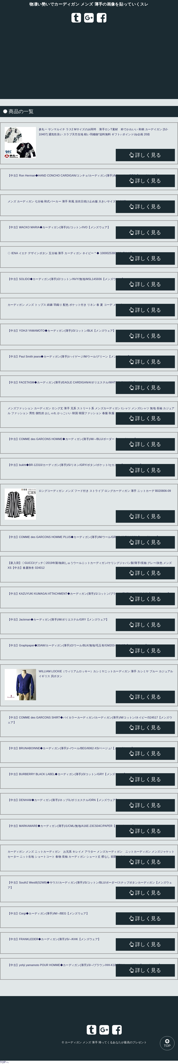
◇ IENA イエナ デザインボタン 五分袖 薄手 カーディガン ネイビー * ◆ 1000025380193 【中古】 (70, 253)
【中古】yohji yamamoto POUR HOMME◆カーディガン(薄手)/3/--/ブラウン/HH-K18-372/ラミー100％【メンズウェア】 (84, 965)
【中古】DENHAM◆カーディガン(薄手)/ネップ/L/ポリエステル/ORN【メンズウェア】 (63, 800)
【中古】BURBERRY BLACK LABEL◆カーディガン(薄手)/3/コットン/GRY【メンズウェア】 (67, 774)
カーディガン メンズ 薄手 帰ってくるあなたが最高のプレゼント (106, 1042)
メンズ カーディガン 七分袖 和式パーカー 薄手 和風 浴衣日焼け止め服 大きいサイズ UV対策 (67, 201)
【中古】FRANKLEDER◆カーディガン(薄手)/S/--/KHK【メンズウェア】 (54, 939)
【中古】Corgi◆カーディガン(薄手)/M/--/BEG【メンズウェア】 (48, 913)
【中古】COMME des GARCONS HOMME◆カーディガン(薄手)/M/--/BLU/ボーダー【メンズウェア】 (72, 439)
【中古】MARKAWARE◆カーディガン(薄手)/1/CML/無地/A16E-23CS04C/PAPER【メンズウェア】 (71, 825)
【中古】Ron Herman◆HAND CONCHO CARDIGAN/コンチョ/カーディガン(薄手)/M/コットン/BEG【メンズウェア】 (83, 175)
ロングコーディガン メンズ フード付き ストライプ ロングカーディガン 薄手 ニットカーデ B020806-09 (105, 490)
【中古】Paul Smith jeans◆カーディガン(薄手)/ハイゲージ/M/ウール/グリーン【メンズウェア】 (69, 356)
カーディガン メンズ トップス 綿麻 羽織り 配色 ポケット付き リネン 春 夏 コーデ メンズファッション (73, 304)
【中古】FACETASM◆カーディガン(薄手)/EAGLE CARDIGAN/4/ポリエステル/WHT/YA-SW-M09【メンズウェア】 (81, 382)
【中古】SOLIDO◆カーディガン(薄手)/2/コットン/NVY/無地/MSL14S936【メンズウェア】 (66, 279)
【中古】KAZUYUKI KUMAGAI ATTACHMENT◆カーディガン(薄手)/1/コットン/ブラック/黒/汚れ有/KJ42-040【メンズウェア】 (89, 593)
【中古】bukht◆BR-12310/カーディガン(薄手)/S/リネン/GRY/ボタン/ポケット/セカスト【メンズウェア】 (75, 464)
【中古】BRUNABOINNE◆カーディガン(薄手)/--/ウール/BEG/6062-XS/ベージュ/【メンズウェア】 (71, 748)
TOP (166, 1042)
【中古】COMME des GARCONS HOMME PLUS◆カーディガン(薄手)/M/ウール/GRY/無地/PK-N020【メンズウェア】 (84, 537)
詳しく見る (145, 155)
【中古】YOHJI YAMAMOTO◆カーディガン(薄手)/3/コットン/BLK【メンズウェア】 (62, 330)
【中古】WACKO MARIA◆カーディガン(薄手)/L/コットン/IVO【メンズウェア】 (59, 227)
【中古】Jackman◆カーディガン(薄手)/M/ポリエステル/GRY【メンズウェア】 (58, 619)
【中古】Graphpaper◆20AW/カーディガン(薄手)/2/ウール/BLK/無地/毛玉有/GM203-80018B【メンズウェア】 (78, 645)
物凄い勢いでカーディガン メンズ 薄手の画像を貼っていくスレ (89, 4)
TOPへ (4, 1062)
